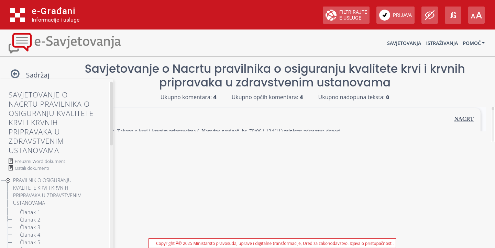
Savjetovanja (404, 43)
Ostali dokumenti (32, 168)
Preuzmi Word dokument (40, 161)
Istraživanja (442, 43)
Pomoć (472, 43)
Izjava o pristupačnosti (371, 243)
